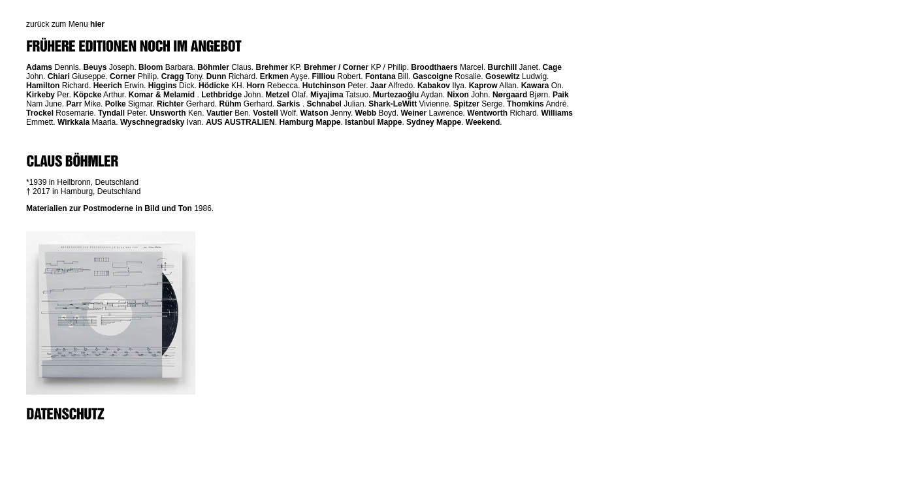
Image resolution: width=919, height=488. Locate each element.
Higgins (162, 85)
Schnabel (324, 103)
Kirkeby (40, 94)
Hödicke (214, 85)
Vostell (265, 113)
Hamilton (42, 85)
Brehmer (272, 67)
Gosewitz (502, 76)
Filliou (323, 76)
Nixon (458, 94)
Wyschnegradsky (152, 122)
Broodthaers (434, 67)
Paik (561, 94)
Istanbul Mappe (373, 122)
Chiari (59, 76)
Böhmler (213, 67)
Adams (39, 67)
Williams (557, 113)
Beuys (94, 67)
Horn (255, 85)
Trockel (40, 113)
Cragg (172, 76)
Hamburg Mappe (309, 122)
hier (97, 24)
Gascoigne (433, 76)
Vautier (219, 113)
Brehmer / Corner (336, 67)
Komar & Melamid (162, 94)
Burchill (502, 67)
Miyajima (327, 94)
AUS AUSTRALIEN (240, 122)
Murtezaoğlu (396, 94)
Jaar (378, 85)
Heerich (107, 85)
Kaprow (483, 85)
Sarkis (288, 103)
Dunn (216, 76)
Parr (74, 103)
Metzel (277, 94)
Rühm (230, 103)
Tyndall (111, 113)
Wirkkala (73, 122)
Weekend (483, 122)
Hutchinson (324, 85)
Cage (552, 67)
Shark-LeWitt (392, 103)
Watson (314, 113)
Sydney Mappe (433, 122)
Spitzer (466, 103)
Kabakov (433, 85)
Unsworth (167, 113)
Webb (365, 113)
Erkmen (274, 76)
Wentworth (487, 113)
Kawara (535, 85)
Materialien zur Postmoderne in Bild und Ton (109, 208)
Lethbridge (221, 94)
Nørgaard (509, 94)
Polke (115, 103)
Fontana (380, 76)
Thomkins (525, 103)
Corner (122, 76)
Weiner (413, 113)
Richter (170, 103)
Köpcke (87, 94)
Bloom (150, 67)
